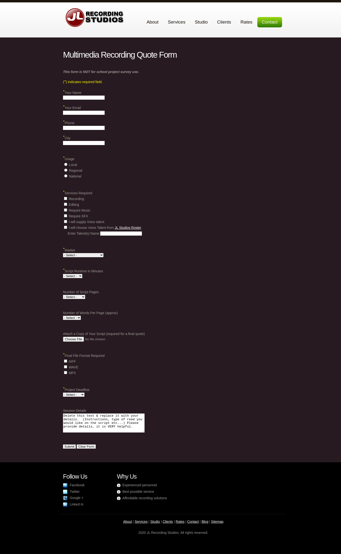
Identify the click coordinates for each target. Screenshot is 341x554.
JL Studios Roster (128, 228)
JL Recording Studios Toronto (95, 17)
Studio (201, 21)
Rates (246, 21)
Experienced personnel (139, 489)
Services (176, 21)
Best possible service (138, 495)
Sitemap (217, 525)
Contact (270, 21)
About (152, 21)
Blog (205, 525)
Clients (224, 21)
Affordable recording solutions (144, 502)
